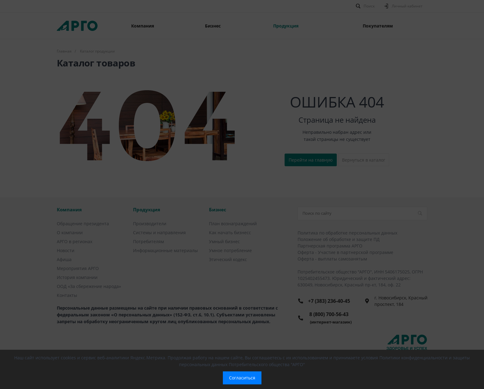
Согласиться (242, 378)
